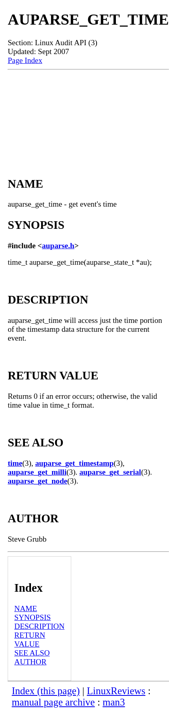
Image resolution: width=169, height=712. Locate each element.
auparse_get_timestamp (74, 463)
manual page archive (53, 702)
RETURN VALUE (29, 639)
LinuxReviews (116, 690)
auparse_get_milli (37, 472)
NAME (25, 608)
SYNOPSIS (32, 617)
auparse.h (58, 245)
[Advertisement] (88, 114)
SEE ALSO (32, 653)
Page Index (25, 60)
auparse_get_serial (110, 472)
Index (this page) (46, 690)
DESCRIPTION (39, 626)
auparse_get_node (37, 481)
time (15, 463)
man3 (114, 702)
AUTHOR (30, 662)
